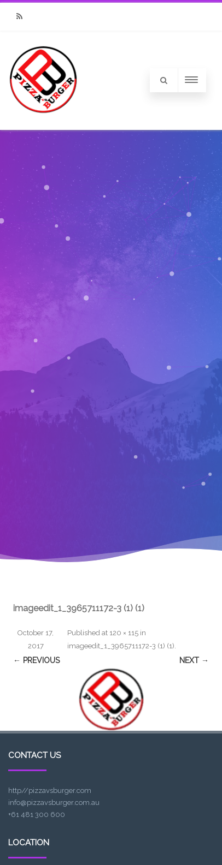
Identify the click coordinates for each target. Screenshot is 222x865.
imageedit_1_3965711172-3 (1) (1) (120, 646)
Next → (194, 660)
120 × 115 (123, 633)
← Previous (36, 660)
